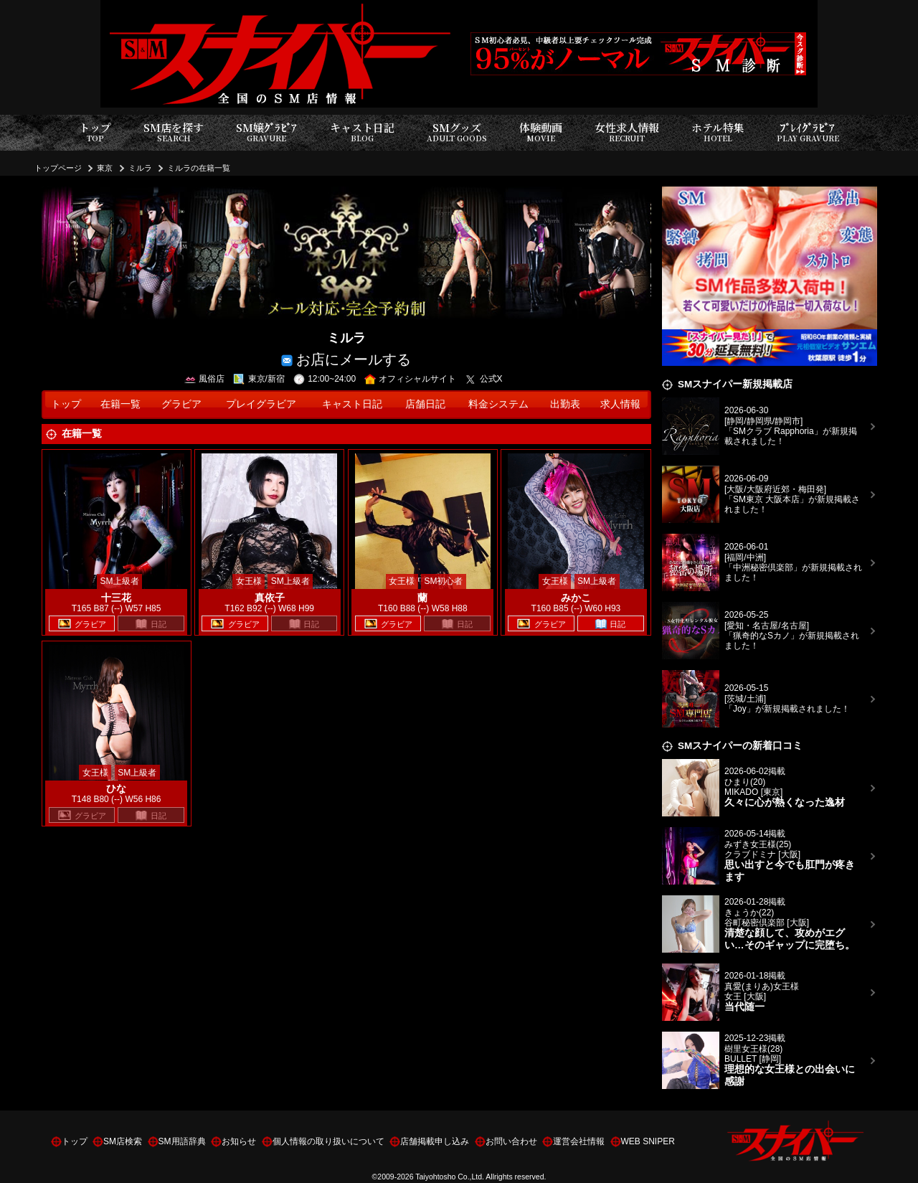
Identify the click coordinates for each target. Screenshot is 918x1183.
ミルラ (140, 168)
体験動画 (540, 132)
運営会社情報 (579, 1141)
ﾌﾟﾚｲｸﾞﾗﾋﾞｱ (808, 132)
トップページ (58, 168)
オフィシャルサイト (410, 379)
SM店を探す (173, 132)
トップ (95, 132)
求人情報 (620, 404)
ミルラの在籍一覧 (198, 168)
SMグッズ (457, 132)
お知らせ (239, 1141)
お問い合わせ (511, 1141)
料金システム (498, 404)
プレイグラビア (261, 404)
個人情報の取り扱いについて (328, 1141)
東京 (105, 168)
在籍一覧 (120, 404)
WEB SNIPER (648, 1141)
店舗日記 (425, 404)
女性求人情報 (627, 132)
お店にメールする (346, 358)
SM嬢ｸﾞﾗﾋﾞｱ (266, 132)
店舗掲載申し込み (434, 1141)
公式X (484, 379)
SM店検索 (122, 1141)
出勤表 (565, 404)
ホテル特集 (717, 132)
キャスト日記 (362, 132)
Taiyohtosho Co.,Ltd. (449, 1176)
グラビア (181, 404)
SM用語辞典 (182, 1141)
